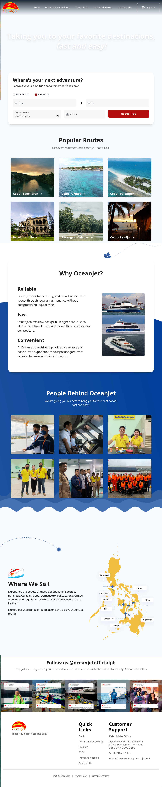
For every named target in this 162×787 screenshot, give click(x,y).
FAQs (82, 752)
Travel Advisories (89, 757)
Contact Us (85, 763)
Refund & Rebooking (91, 741)
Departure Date (22, 112)
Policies (83, 747)
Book (82, 736)
